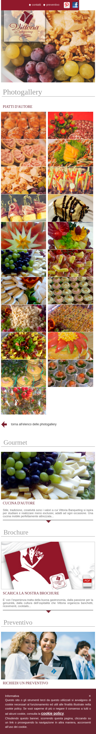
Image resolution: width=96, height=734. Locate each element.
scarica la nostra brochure (31, 593)
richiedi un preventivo (25, 683)
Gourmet (15, 442)
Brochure (16, 532)
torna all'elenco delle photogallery (34, 424)
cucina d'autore (19, 503)
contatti (36, 4)
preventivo (52, 4)
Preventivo (18, 622)
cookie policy (52, 713)
